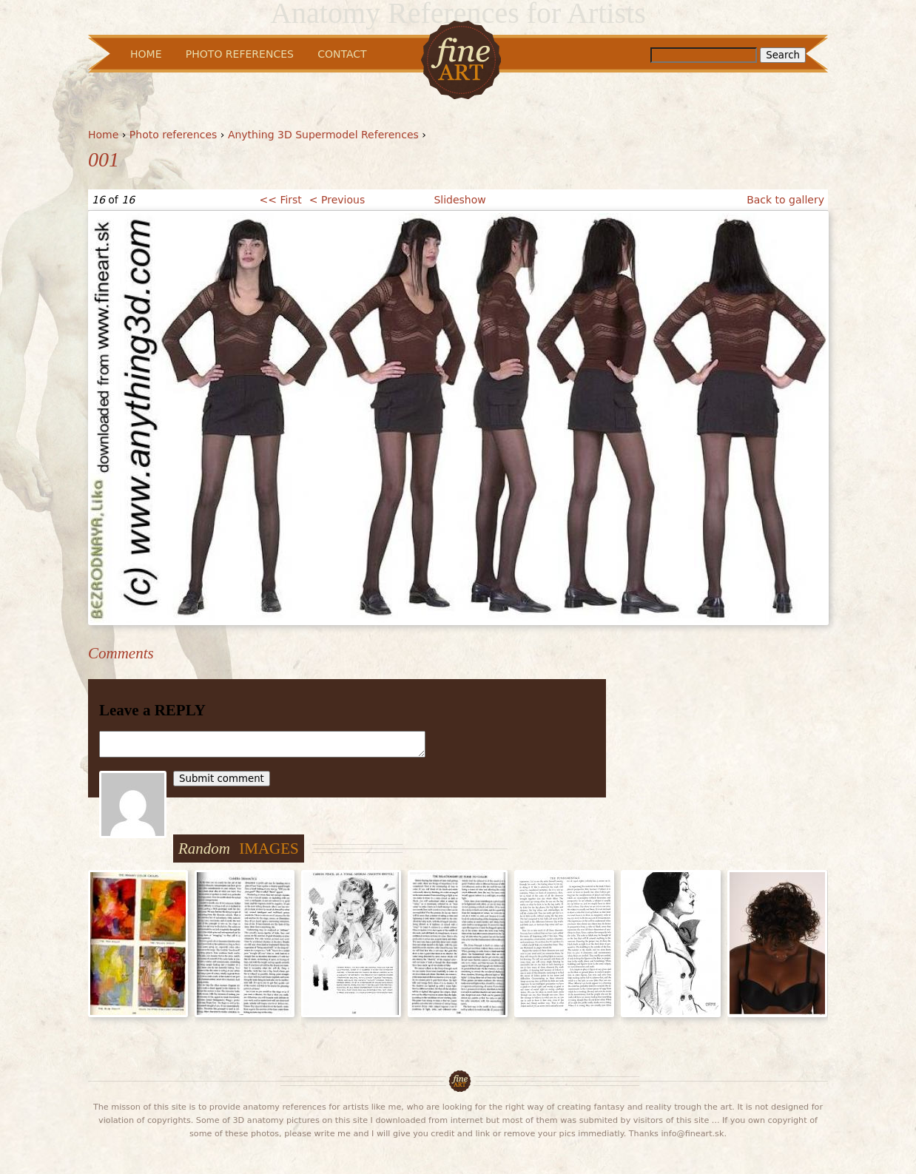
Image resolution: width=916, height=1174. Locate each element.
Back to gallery (785, 200)
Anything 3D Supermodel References (323, 135)
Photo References (240, 54)
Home (103, 135)
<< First (280, 200)
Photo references (173, 135)
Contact (341, 54)
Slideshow (459, 200)
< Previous (337, 200)
